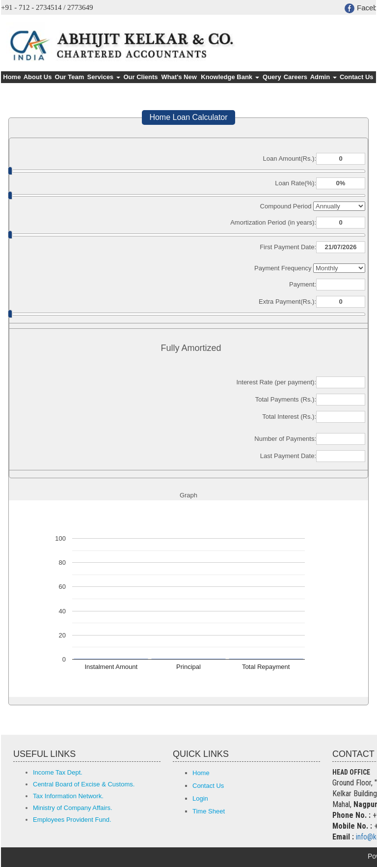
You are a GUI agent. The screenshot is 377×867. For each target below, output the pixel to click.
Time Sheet (208, 811)
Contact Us (357, 77)
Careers (295, 77)
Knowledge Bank (230, 77)
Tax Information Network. (68, 796)
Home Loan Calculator (188, 117)
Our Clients (140, 77)
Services (103, 77)
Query (272, 77)
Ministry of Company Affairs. (72, 807)
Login (200, 798)
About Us (38, 77)
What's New (178, 77)
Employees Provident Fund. (72, 819)
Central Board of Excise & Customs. (84, 784)
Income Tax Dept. (57, 772)
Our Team (69, 77)
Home (12, 77)
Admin (323, 77)
